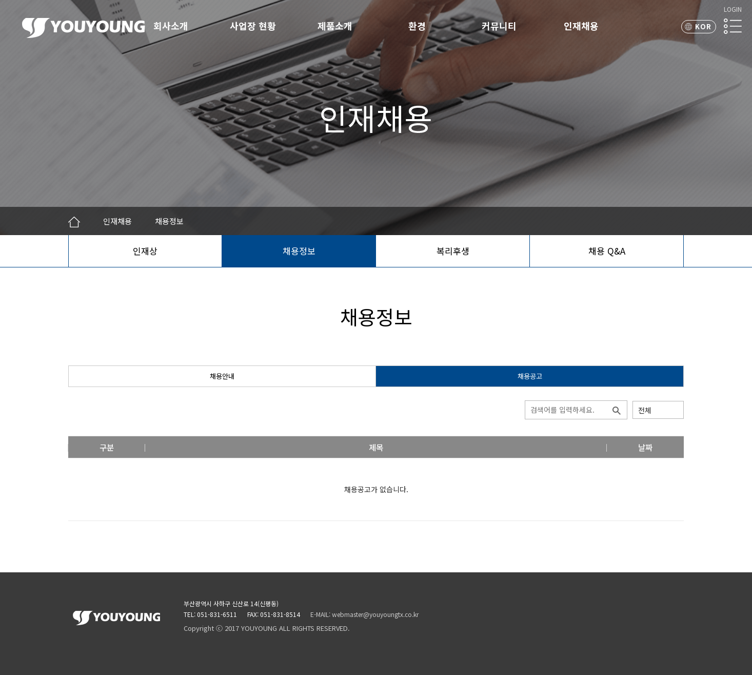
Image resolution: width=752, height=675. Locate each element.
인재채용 (581, 25)
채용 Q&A (606, 250)
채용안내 (222, 376)
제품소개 (335, 25)
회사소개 (170, 25)
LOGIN (733, 9)
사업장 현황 (253, 25)
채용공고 (530, 376)
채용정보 (299, 250)
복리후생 (453, 250)
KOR (703, 26)
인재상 (145, 250)
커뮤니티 (499, 25)
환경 (417, 25)
